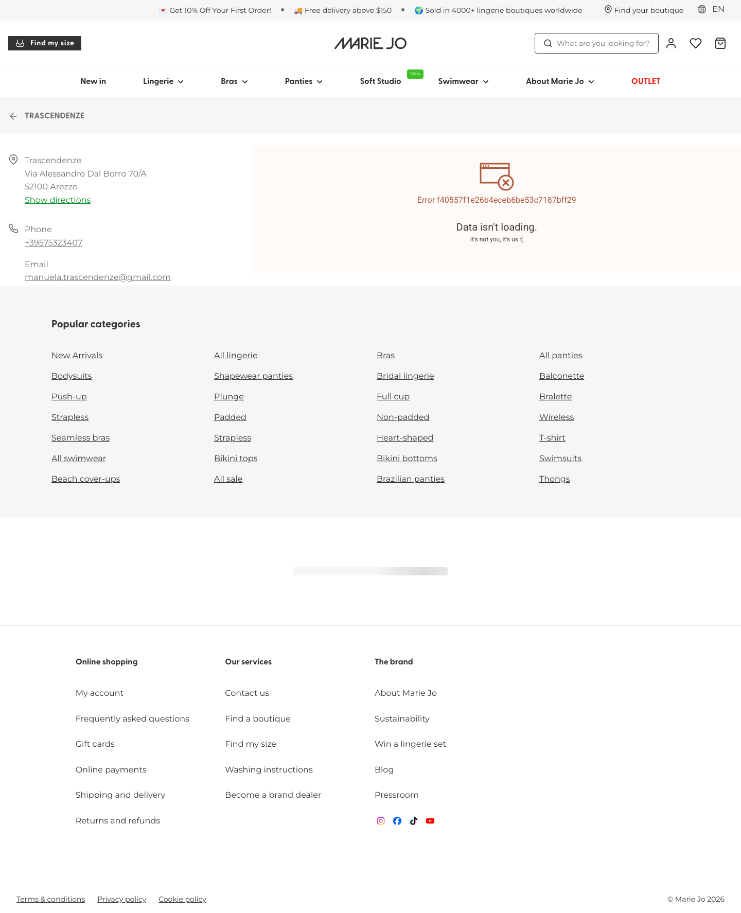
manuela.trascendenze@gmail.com (98, 278)
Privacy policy (121, 899)
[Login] (671, 43)
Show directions (58, 200)
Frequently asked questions (132, 719)
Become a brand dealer (273, 795)
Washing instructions (268, 770)
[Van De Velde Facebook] (397, 823)
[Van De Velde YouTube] (430, 823)
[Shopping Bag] (720, 43)
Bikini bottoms (407, 459)
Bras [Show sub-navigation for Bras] (234, 82)
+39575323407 (53, 243)
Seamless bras (80, 438)
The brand (394, 662)
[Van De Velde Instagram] (381, 823)
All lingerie (236, 356)
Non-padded (403, 418)
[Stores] (644, 10)
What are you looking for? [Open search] (596, 43)
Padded (230, 418)
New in (93, 82)
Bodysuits (71, 376)
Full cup (393, 397)
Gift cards (95, 744)
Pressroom (397, 795)
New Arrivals (76, 356)
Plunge (229, 397)
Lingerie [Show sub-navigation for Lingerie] (163, 82)
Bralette (555, 397)
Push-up (69, 397)
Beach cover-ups (85, 479)
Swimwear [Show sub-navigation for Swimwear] (463, 82)
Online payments (111, 770)
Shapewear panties (253, 376)
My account (99, 693)
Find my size (45, 43)
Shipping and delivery (120, 795)
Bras (386, 356)
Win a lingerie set (410, 744)
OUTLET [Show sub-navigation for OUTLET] (646, 82)
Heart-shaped (405, 438)
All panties (561, 356)
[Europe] (714, 9)
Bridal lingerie (405, 376)
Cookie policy (182, 899)
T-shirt (552, 438)
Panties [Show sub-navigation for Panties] (304, 82)
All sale (228, 479)
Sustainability (402, 719)
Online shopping (107, 662)
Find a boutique (258, 719)
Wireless (556, 418)
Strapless (70, 418)
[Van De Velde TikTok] (414, 823)
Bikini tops (235, 459)
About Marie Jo (406, 693)
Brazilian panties (411, 479)
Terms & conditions (50, 899)
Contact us (247, 693)
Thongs (554, 479)
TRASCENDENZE (46, 116)
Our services (248, 662)
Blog (384, 770)
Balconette (561, 376)
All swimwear (78, 459)
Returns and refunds (118, 821)
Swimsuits (560, 459)
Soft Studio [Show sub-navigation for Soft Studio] (389, 77)
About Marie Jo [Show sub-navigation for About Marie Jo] (560, 82)
